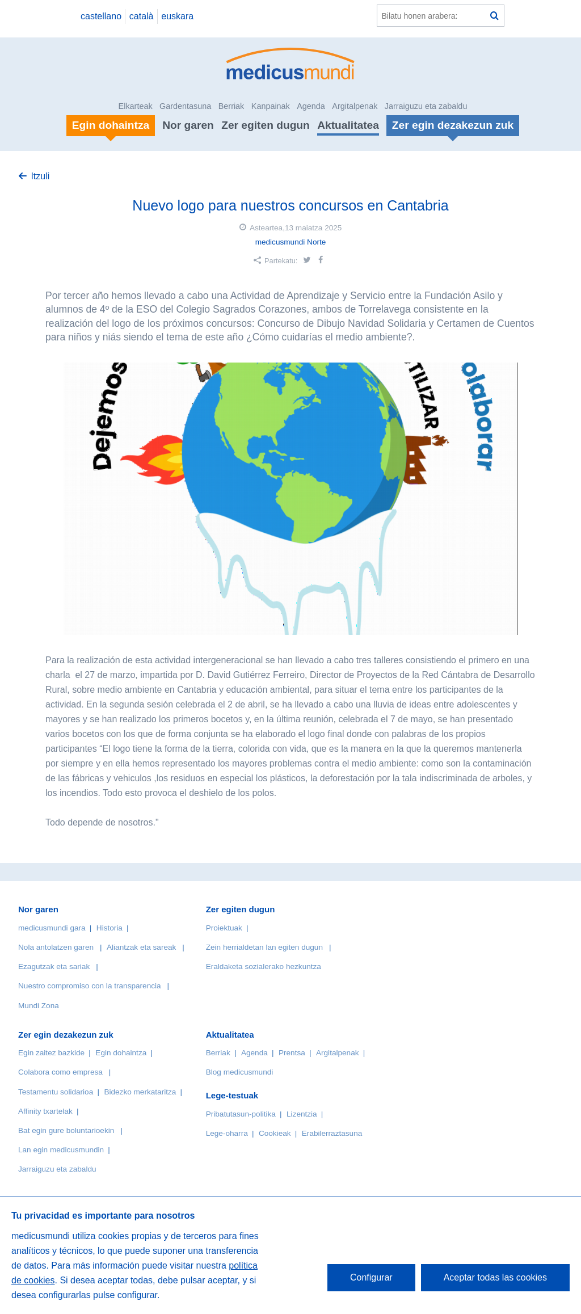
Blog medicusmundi (239, 1072)
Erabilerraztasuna (332, 1133)
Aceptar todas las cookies (495, 1277)
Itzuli (40, 176)
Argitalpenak (354, 106)
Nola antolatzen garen (56, 947)
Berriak (231, 106)
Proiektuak (224, 928)
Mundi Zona (38, 1005)
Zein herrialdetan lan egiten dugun (264, 947)
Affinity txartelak (45, 1111)
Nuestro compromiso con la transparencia (89, 986)
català (141, 16)
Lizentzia (302, 1114)
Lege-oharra (227, 1133)
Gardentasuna (185, 106)
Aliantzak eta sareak (141, 947)
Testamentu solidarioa (55, 1092)
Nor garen (188, 125)
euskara (177, 16)
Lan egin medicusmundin (61, 1149)
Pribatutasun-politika (241, 1114)
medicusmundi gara (52, 928)
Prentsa (292, 1052)
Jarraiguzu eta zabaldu (426, 106)
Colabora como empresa (60, 1072)
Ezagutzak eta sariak (54, 966)
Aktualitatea (348, 125)
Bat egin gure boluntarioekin (66, 1130)
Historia (109, 928)
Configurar (371, 1277)
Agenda (311, 106)
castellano (101, 16)
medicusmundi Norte (290, 242)
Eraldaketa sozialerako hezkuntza (263, 966)
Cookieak (275, 1133)
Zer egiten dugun (265, 125)
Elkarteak (136, 106)
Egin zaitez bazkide (51, 1052)
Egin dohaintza (120, 1052)
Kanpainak (270, 106)
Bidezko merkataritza (140, 1092)
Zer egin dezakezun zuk (65, 1034)
